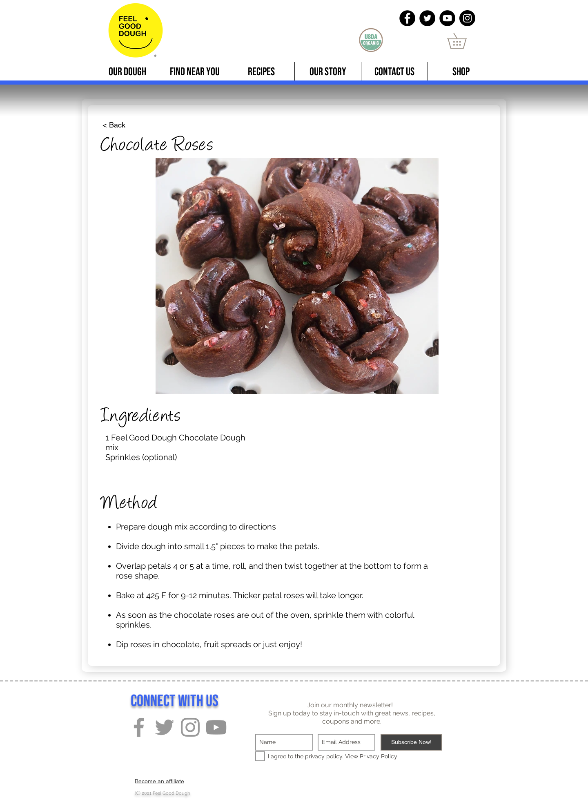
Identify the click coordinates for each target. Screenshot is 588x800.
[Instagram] (467, 18)
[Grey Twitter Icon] (164, 727)
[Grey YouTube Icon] (216, 727)
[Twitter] (427, 18)
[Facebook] (407, 18)
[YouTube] (447, 18)
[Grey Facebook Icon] (138, 727)
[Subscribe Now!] (411, 742)
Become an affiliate (159, 781)
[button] (464, 41)
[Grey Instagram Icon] (190, 727)
